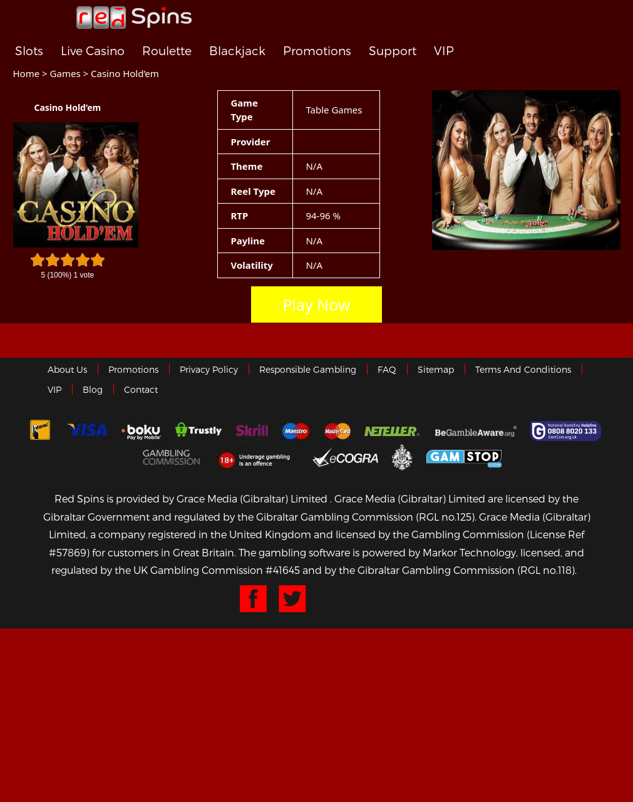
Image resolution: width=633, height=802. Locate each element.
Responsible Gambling (307, 369)
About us (67, 369)
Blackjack (237, 51)
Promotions (317, 51)
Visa (86, 431)
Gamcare (567, 431)
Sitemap (436, 369)
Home (26, 73)
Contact (141, 389)
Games (65, 73)
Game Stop (464, 456)
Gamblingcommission (173, 456)
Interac (40, 431)
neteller (392, 431)
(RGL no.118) (546, 570)
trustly (198, 431)
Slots (29, 51)
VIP (444, 51)
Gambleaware (476, 431)
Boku (141, 431)
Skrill (252, 431)
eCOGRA (345, 456)
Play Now (316, 304)
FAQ (387, 369)
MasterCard (337, 431)
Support (392, 51)
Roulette (167, 51)
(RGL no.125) (445, 517)
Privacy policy (209, 369)
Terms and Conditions (523, 369)
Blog (93, 389)
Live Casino (93, 51)
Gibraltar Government (402, 456)
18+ (258, 456)
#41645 (282, 570)
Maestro (296, 431)
